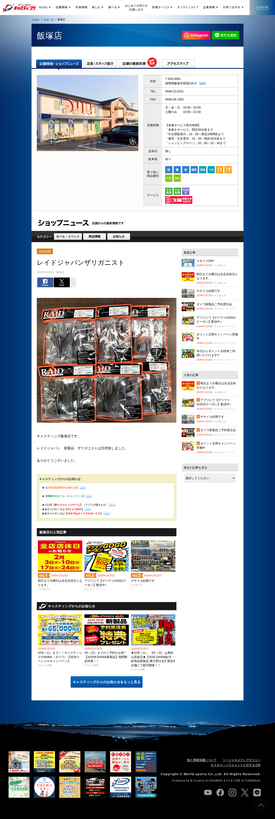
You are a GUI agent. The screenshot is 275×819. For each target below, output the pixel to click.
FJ (228, 780)
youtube (208, 792)
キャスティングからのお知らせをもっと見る (106, 682)
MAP (202, 83)
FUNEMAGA (252, 780)
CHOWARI (216, 780)
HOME (36, 19)
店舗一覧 (49, 19)
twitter (245, 792)
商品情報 (94, 236)
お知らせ (119, 236)
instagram (232, 792)
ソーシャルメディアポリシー (242, 760)
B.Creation (197, 780)
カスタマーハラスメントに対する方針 (236, 765)
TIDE (237, 780)
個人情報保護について (202, 760)
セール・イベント (68, 236)
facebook (220, 792)
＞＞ (112, 504)
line (257, 792)
